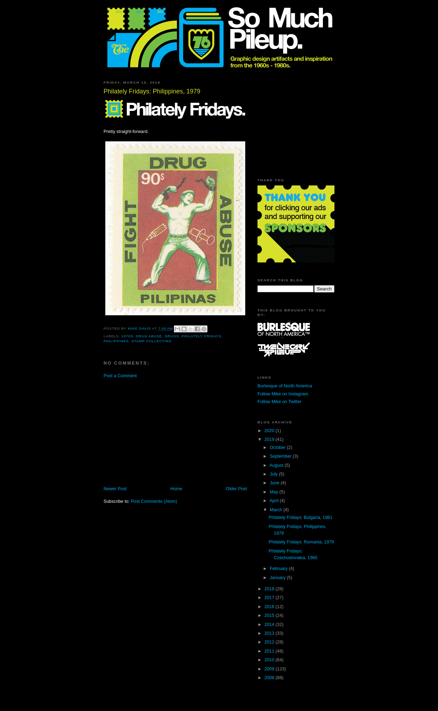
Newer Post (115, 488)
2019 (270, 439)
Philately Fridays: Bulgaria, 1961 (301, 517)
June (275, 482)
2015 (270, 615)
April (274, 500)
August (276, 465)
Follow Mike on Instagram (282, 393)
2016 (270, 606)
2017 (270, 597)
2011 (270, 651)
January (278, 577)
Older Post (236, 488)
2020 (270, 430)
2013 (270, 633)
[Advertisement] (162, 431)
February (279, 568)
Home (176, 488)
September (281, 456)
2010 (270, 659)
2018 (270, 588)
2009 (270, 668)
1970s (127, 336)
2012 (270, 642)
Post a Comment (120, 375)
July (274, 474)
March (276, 509)
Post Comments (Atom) (154, 501)
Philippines (116, 341)
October (278, 447)
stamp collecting (152, 341)
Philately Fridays (201, 336)
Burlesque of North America (284, 385)
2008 (270, 677)
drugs (172, 336)
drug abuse (149, 336)
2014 (270, 624)
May (275, 491)
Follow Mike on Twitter (279, 401)
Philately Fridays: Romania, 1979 (301, 541)
